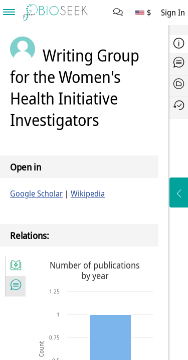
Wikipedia (88, 193)
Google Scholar (36, 193)
